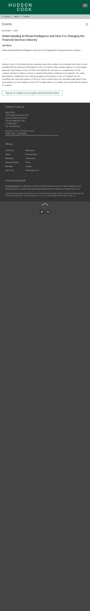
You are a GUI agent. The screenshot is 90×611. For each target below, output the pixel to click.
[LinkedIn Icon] (48, 254)
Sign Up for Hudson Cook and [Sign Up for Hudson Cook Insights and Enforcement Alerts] (32, 93)
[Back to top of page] (45, 247)
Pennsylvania (31, 154)
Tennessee (30, 158)
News (16, 16)
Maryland (9, 158)
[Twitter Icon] (42, 254)
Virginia (28, 166)
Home (7, 16)
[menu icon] (85, 5)
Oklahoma (29, 150)
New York (9, 170)
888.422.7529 (19, 120)
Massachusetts (12, 162)
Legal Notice (22, 133)
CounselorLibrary (12, 186)
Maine (8, 154)
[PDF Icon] (87, 24)
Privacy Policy (10, 133)
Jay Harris (7, 45)
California (9, 150)
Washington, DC (32, 170)
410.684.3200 (11, 123)
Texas (28, 162)
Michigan (9, 166)
